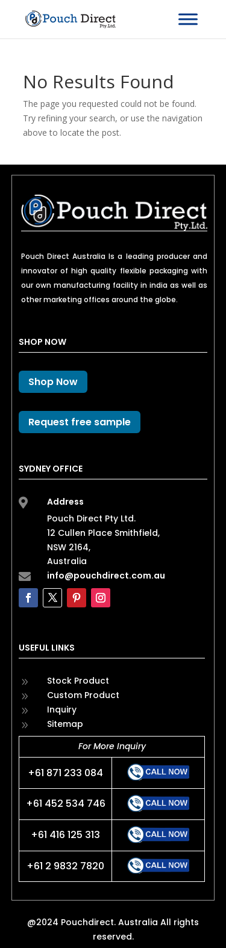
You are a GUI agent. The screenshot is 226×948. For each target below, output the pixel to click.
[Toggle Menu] (188, 19)
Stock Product (78, 681)
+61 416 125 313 (65, 835)
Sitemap (65, 724)
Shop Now (53, 382)
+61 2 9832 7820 (65, 866)
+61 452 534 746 (65, 803)
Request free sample (79, 422)
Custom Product (83, 695)
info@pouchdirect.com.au (106, 576)
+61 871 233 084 (65, 773)
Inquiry (62, 709)
